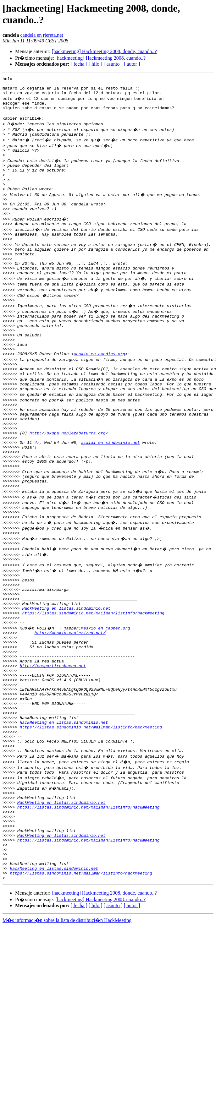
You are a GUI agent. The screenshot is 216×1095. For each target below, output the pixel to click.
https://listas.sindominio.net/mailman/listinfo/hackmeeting (93, 684)
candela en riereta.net (41, 35)
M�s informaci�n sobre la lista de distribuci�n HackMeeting (67, 1038)
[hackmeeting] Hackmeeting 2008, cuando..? (100, 58)
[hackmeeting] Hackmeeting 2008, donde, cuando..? (104, 51)
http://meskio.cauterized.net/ (69, 707)
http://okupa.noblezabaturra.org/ (69, 481)
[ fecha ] (78, 64)
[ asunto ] (112, 64)
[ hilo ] (95, 64)
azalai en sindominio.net (110, 492)
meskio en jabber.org (105, 701)
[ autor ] (132, 64)
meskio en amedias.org (99, 390)
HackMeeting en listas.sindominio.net (66, 679)
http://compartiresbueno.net (53, 746)
